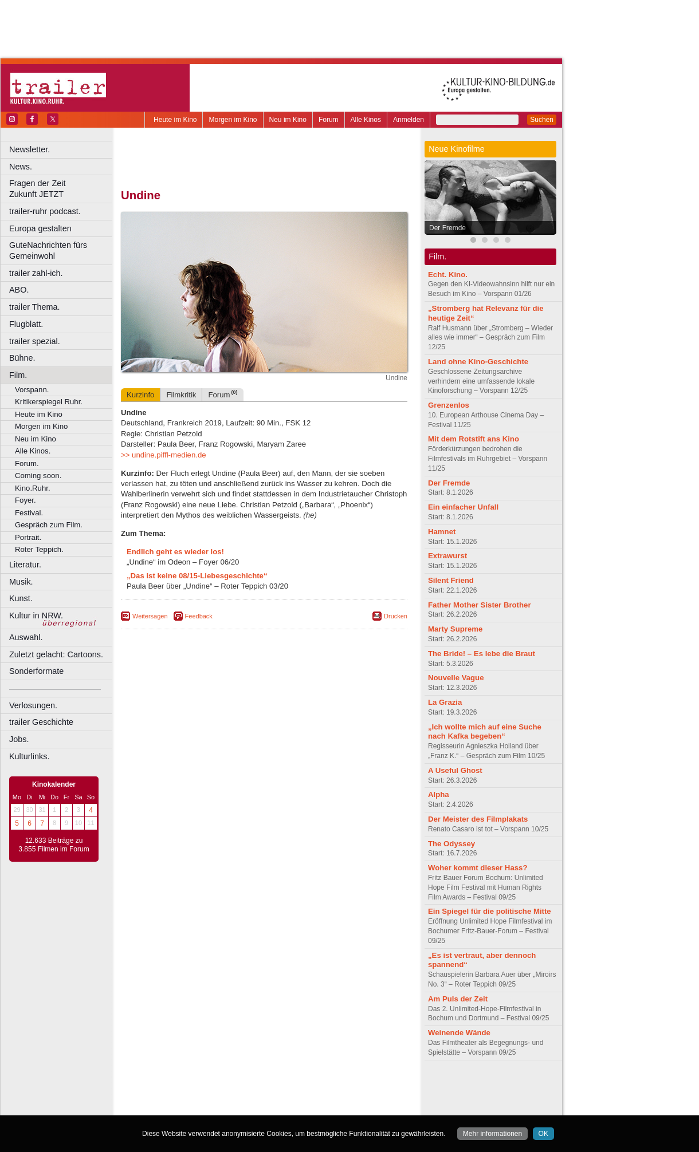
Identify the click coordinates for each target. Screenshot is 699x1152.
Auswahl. (25, 637)
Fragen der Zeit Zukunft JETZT (62, 189)
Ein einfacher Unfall (463, 507)
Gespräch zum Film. (49, 524)
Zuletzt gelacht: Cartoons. (56, 654)
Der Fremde (447, 228)
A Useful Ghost (455, 770)
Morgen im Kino (233, 120)
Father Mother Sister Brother (479, 605)
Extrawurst (447, 555)
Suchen (541, 120)
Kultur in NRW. (36, 615)
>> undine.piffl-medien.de (163, 455)
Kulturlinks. (29, 756)
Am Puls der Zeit (458, 999)
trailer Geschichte (41, 722)
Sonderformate (36, 671)
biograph (172, 1097)
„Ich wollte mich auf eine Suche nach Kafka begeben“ (484, 732)
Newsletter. (29, 149)
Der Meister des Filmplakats (478, 819)
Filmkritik (181, 394)
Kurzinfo (140, 394)
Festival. (29, 512)
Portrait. (28, 537)
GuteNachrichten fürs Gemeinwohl (48, 250)
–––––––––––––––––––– (55, 688)
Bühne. (22, 357)
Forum (329, 120)
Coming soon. (38, 475)
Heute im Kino (175, 120)
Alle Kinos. (32, 451)
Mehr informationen (492, 1134)
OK (543, 1134)
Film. (18, 375)
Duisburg (349, 1107)
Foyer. (25, 500)
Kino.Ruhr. (32, 488)
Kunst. (21, 598)
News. (20, 166)
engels (230, 1097)
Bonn (201, 1107)
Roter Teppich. (39, 549)
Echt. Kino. (448, 274)
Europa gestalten (40, 228)
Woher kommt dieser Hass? (477, 867)
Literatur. (25, 564)
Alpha (438, 794)
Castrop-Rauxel (236, 1107)
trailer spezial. (34, 341)
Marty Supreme (455, 629)
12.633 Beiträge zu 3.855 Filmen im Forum (53, 845)
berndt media (215, 1088)
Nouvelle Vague (456, 677)
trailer (264, 1097)
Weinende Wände (459, 1032)
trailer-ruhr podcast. (45, 211)
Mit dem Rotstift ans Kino (473, 439)
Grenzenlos (448, 405)
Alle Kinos (366, 120)
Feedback (199, 616)
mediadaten (357, 1088)
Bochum (176, 1107)
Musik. (21, 581)
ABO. (19, 289)
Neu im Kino (288, 120)
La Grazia (445, 702)
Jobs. (19, 739)
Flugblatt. (26, 324)
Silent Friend (451, 580)
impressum (257, 1088)
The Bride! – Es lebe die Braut (481, 653)
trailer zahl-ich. (36, 273)
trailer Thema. (34, 306)
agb (328, 1088)
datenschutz (298, 1088)
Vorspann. (32, 389)
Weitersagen (150, 616)
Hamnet (441, 531)
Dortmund (279, 1107)
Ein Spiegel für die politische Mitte (489, 911)
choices (203, 1097)
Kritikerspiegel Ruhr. (49, 401)
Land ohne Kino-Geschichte (478, 361)
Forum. (27, 463)
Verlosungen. (33, 705)
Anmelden (408, 120)
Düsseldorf (315, 1107)
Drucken (395, 616)
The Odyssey (451, 843)
